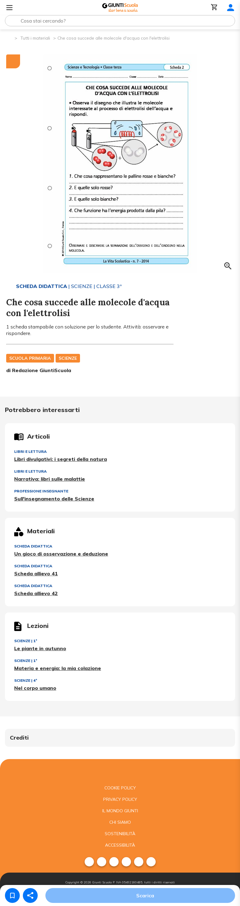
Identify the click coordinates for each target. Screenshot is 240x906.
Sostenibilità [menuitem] (120, 833)
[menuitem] (89, 861)
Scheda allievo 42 (36, 593)
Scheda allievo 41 (36, 573)
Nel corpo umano (35, 688)
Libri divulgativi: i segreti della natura (60, 459)
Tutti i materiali (35, 38)
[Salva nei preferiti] (12, 895)
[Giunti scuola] (120, 770)
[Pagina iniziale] (9, 37)
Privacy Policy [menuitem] (120, 799)
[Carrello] (214, 7)
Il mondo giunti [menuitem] (120, 811)
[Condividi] (30, 895)
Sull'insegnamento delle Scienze (54, 499)
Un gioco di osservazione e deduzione (61, 554)
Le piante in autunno (40, 648)
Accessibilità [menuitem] (120, 845)
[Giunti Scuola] (120, 7)
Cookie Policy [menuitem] (120, 788)
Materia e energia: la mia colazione (57, 668)
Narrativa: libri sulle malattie (49, 479)
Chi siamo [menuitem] (120, 822)
